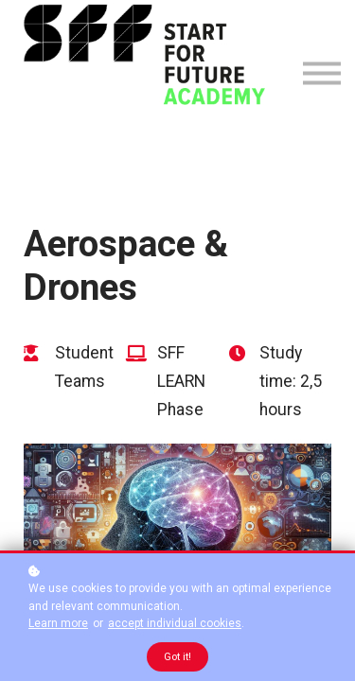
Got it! (177, 657)
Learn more (58, 623)
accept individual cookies (174, 623)
